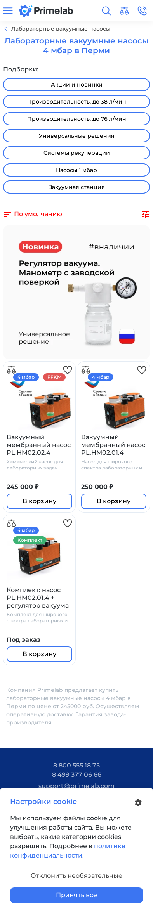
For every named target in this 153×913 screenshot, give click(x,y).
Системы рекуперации (76, 152)
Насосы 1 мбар (76, 169)
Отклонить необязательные (76, 875)
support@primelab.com (76, 786)
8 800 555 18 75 (76, 765)
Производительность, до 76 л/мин (76, 118)
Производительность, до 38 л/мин (76, 101)
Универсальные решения (77, 135)
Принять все (76, 895)
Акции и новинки (77, 84)
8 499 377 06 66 (76, 774)
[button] (106, 11)
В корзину (39, 501)
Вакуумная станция (76, 187)
